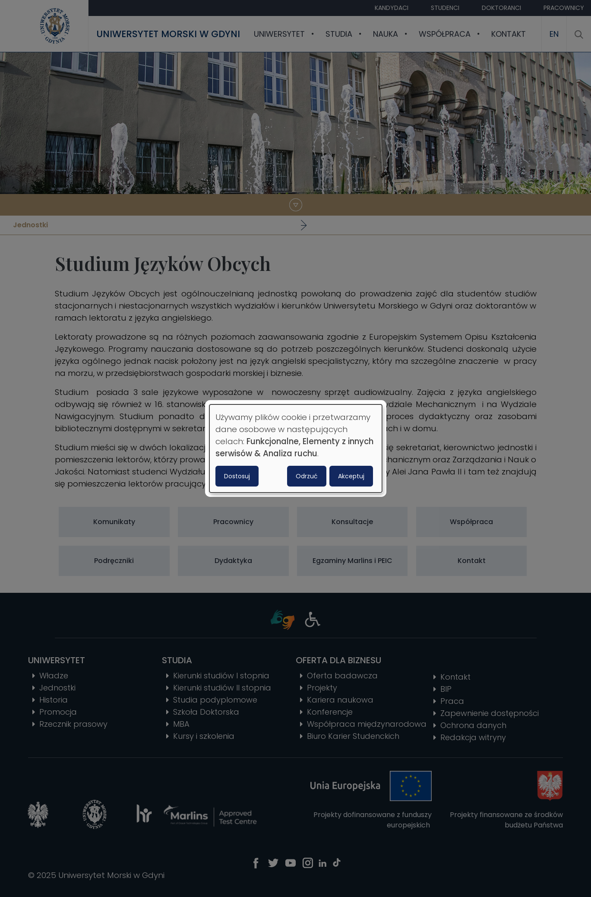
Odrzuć (307, 476)
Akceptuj (351, 476)
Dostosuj (237, 476)
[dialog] (295, 448)
